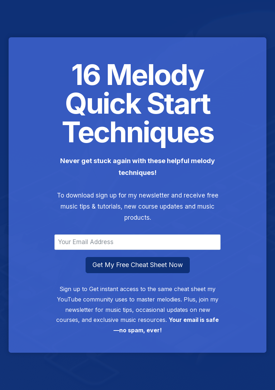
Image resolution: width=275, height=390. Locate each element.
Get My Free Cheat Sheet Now (137, 264)
